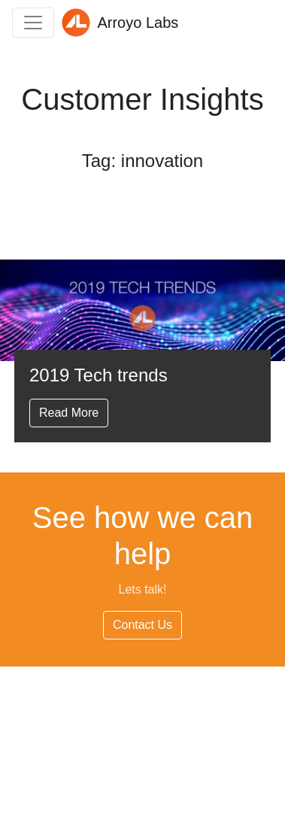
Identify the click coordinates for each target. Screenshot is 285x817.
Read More (69, 412)
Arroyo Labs (120, 22)
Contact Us (142, 624)
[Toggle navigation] (33, 23)
